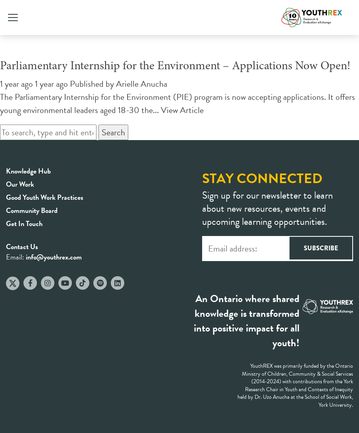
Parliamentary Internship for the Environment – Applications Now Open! (175, 66)
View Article (182, 110)
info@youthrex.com (54, 257)
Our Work (20, 184)
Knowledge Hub (28, 171)
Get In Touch (24, 223)
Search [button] (113, 132)
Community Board (32, 210)
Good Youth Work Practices (44, 197)
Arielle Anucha (141, 83)
